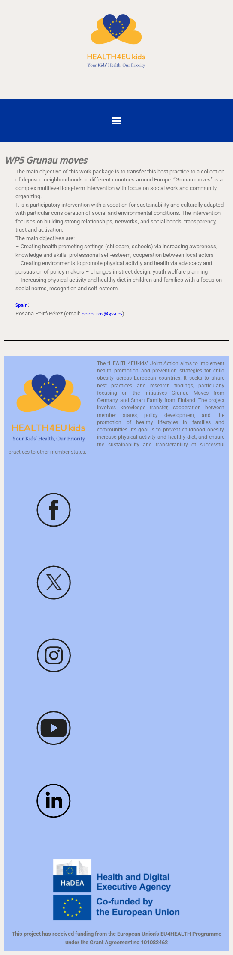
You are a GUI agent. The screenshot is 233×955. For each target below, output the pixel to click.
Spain (21, 305)
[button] (117, 120)
